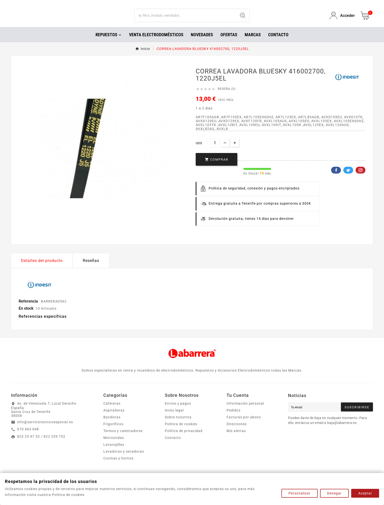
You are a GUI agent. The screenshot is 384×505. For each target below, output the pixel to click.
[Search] (242, 19)
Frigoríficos (113, 431)
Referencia (29, 308)
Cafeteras (111, 410)
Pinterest (360, 177)
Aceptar (365, 493)
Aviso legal (174, 417)
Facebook (336, 177)
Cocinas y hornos (118, 465)
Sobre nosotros (178, 424)
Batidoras (111, 424)
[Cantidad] (214, 149)
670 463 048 (28, 436)
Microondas (113, 444)
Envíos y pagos (178, 410)
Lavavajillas (113, 451)
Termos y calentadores (123, 438)
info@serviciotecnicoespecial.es (45, 429)
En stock (26, 315)
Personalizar (299, 493)
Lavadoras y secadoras (123, 458)
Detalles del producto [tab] (42, 267)
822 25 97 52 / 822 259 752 (41, 443)
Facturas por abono (244, 424)
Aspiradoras (114, 417)
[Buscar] (185, 19)
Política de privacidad (184, 438)
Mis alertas (236, 438)
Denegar (334, 493)
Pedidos (233, 417)
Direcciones (237, 431)
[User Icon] (342, 19)
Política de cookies (181, 431)
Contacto (173, 444)
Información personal (245, 410)
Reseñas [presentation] (91, 267)
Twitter (348, 177)
